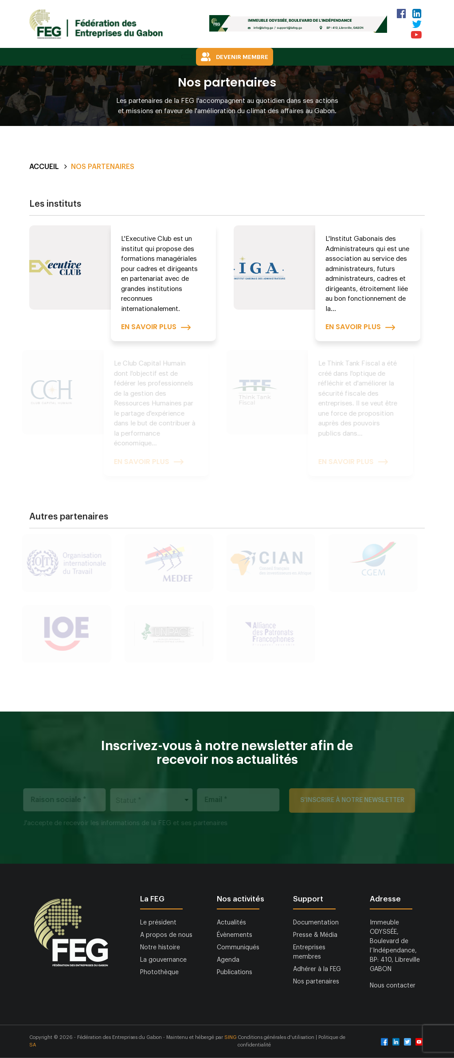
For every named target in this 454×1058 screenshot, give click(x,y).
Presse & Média (315, 935)
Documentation (316, 923)
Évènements (234, 935)
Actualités (231, 923)
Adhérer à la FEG (317, 969)
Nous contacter (392, 986)
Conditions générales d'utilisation (277, 1037)
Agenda (228, 960)
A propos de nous (166, 935)
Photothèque (159, 972)
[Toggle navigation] (187, 57)
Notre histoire (160, 947)
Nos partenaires (316, 982)
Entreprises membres (309, 952)
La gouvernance (163, 960)
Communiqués (238, 947)
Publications (234, 972)
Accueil (44, 166)
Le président (158, 923)
